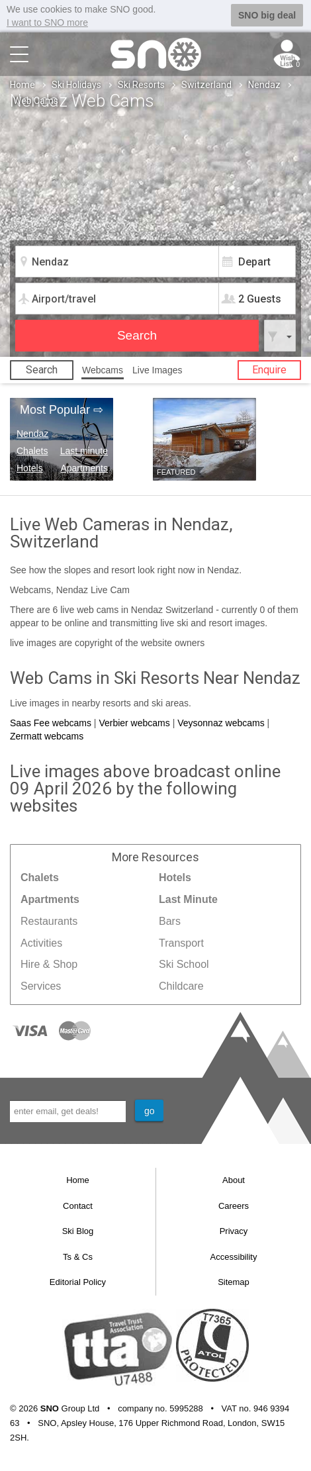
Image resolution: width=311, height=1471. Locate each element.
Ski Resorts (141, 84)
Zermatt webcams (46, 735)
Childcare (181, 986)
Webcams (102, 369)
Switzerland (206, 84)
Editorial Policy (78, 1282)
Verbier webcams (134, 722)
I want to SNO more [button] (47, 22)
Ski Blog (78, 1231)
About (233, 1179)
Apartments (84, 467)
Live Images (157, 369)
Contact (78, 1205)
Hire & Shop (49, 964)
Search (42, 369)
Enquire (269, 369)
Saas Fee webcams (50, 722)
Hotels (30, 467)
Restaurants (49, 920)
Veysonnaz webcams (221, 722)
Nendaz (264, 84)
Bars (170, 920)
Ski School (184, 964)
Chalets (32, 450)
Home (22, 84)
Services (41, 986)
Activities (41, 942)
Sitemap (233, 1282)
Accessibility (233, 1256)
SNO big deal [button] (267, 15)
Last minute (84, 450)
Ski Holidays (76, 84)
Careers (233, 1205)
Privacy (234, 1231)
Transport (181, 942)
